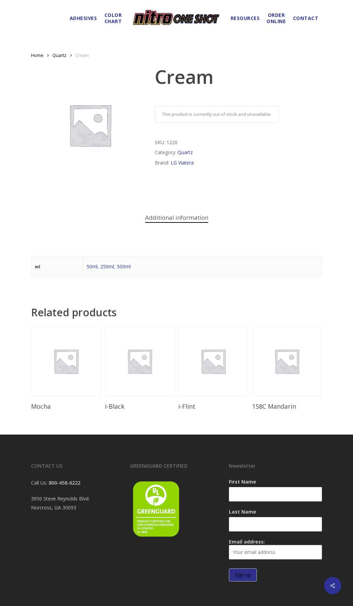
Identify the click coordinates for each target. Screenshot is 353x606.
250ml (107, 266)
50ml (92, 266)
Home (37, 55)
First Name (242, 481)
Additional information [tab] (176, 217)
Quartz (59, 55)
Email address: (275, 548)
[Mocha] (66, 361)
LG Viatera (182, 162)
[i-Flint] (213, 361)
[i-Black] (140, 361)
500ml (124, 266)
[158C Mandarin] (287, 361)
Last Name (242, 511)
